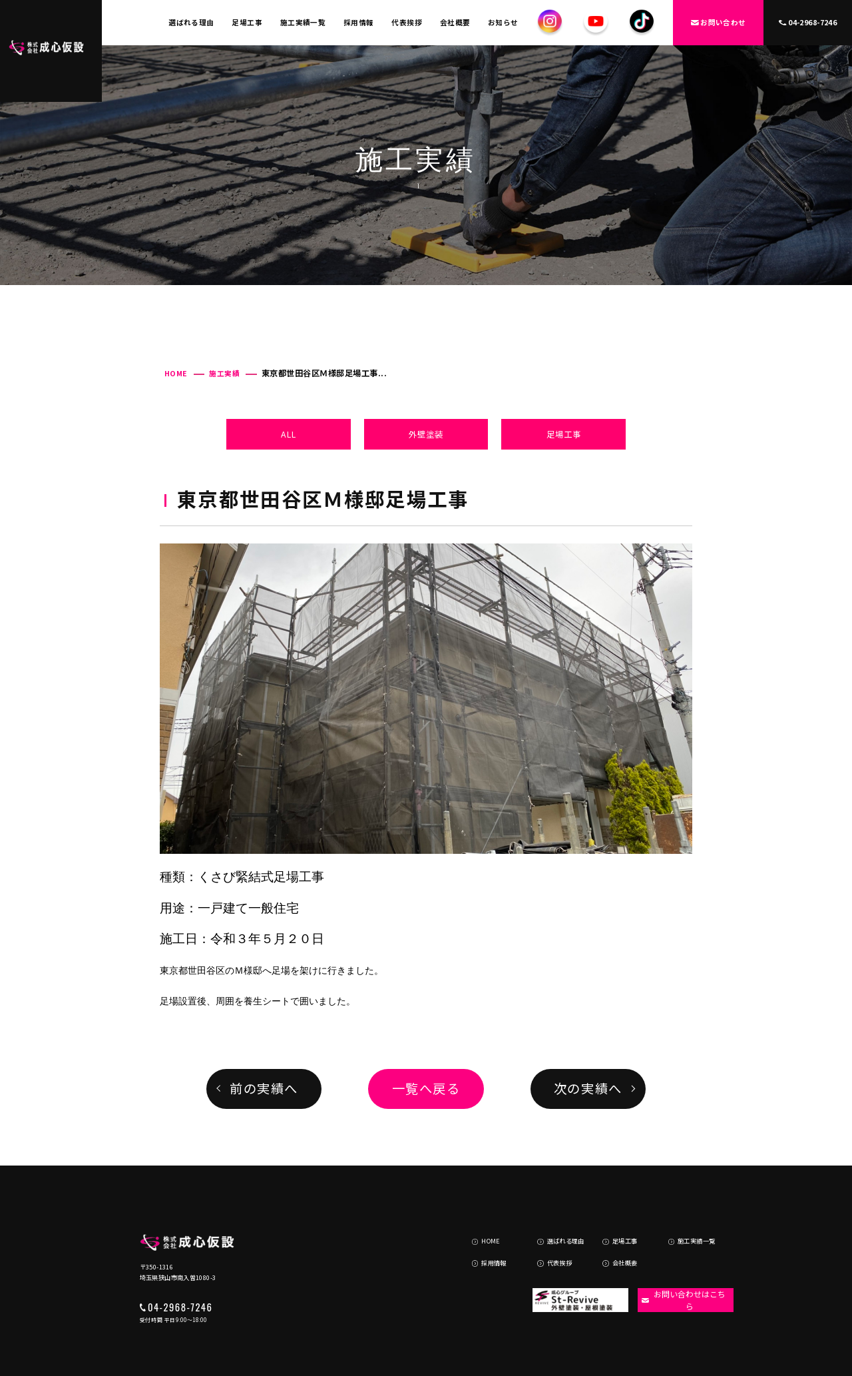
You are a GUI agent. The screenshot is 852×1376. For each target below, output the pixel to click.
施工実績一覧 (303, 22)
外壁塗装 (426, 434)
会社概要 (455, 22)
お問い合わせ (718, 22)
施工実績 (224, 373)
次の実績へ (588, 1088)
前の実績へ (264, 1088)
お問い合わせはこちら (680, 1266)
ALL (288, 434)
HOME (176, 373)
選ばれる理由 (191, 22)
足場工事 (247, 22)
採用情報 (358, 22)
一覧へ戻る (426, 1088)
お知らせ (503, 22)
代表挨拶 (406, 22)
